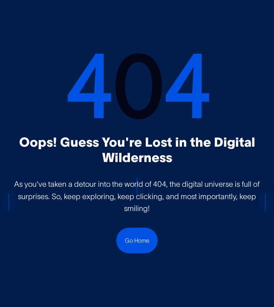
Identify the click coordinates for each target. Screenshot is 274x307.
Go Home (137, 240)
